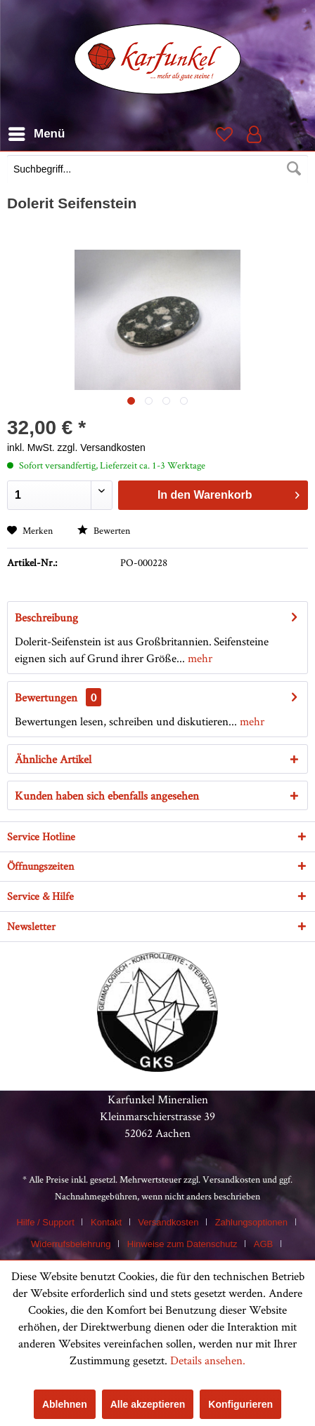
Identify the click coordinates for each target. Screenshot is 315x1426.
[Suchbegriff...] (157, 169)
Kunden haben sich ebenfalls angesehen (107, 795)
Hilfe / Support (45, 1222)
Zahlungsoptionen (251, 1222)
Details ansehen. (207, 1360)
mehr (198, 658)
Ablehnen (64, 1404)
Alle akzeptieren (148, 1404)
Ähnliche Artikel (53, 759)
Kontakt (106, 1222)
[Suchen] (294, 169)
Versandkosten (231, 1179)
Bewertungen (46, 697)
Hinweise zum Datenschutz (182, 1244)
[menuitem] (157, 170)
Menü (36, 131)
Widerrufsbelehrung (70, 1244)
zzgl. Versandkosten (102, 447)
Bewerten (103, 530)
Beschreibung (46, 617)
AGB (263, 1244)
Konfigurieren (240, 1404)
